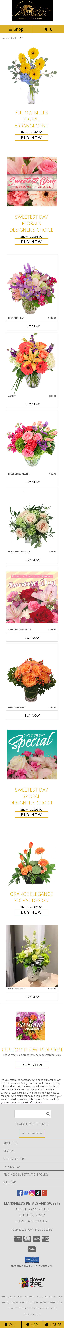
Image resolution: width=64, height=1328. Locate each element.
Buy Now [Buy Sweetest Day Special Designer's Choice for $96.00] (31, 814)
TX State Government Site (45, 1302)
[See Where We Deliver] (32, 1133)
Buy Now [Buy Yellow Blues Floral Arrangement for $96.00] (31, 137)
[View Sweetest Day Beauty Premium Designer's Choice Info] (32, 597)
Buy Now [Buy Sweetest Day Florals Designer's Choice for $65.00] (31, 241)
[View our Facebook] (20, 1194)
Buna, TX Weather (13, 1302)
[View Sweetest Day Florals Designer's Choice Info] (32, 181)
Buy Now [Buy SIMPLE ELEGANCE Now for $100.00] (32, 997)
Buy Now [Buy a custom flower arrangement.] (32, 1065)
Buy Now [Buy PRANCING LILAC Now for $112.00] (32, 326)
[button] (32, 1260)
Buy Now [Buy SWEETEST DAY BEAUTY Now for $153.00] (32, 637)
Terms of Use (32, 1314)
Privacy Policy (16, 1308)
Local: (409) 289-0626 (32, 1221)
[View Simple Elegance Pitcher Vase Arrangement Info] (32, 956)
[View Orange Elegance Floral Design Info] (32, 858)
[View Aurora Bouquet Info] (32, 363)
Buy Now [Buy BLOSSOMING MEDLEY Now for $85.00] (32, 482)
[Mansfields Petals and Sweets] (32, 20)
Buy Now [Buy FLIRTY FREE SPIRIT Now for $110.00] (32, 715)
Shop (16, 29)
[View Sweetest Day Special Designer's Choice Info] (32, 754)
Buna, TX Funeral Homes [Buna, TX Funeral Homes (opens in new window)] (18, 1296)
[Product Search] (32, 1114)
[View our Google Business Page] (26, 1194)
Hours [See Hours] (53, 1324)
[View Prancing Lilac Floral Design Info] (32, 285)
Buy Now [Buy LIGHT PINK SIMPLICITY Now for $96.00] (32, 559)
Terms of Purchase (42, 1308)
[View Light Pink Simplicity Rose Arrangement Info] (32, 519)
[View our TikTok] (38, 1194)
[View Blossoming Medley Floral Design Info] (32, 441)
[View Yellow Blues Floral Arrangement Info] (32, 77)
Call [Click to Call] (10, 1324)
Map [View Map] (32, 1324)
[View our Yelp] (44, 1194)
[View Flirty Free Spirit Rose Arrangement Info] (32, 675)
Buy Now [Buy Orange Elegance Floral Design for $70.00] (31, 912)
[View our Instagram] (32, 1194)
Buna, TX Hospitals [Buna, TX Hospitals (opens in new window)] (49, 1296)
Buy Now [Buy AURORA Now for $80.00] (32, 404)
